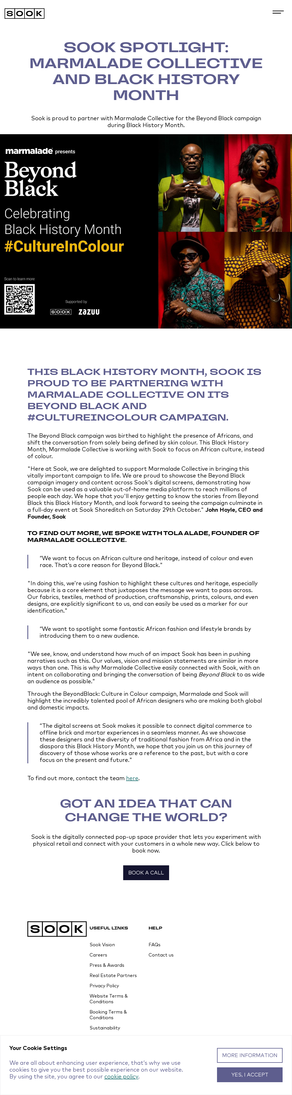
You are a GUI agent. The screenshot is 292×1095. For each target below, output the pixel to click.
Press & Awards (107, 965)
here (132, 778)
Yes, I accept (250, 1074)
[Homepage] (146, 14)
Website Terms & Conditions (109, 998)
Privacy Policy (104, 985)
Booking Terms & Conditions (108, 1014)
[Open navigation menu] (278, 13)
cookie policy (121, 1076)
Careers (98, 955)
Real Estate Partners (113, 975)
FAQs (155, 944)
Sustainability (105, 1028)
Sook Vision (102, 944)
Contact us (161, 955)
